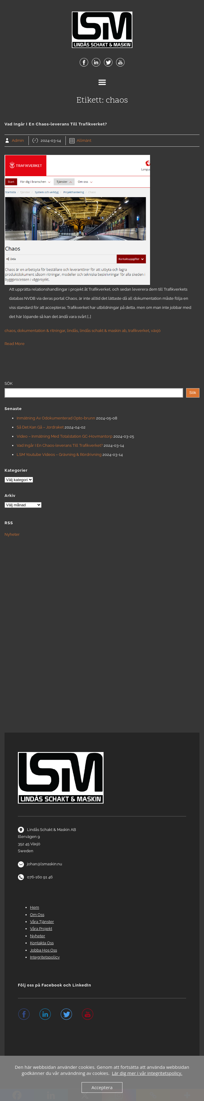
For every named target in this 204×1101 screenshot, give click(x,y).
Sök (8, 383)
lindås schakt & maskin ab (103, 330)
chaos (10, 330)
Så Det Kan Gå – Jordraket (40, 427)
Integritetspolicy (45, 957)
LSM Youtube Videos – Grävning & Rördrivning (59, 454)
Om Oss (37, 914)
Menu (102, 82)
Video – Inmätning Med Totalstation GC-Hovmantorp (64, 436)
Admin (18, 140)
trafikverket (138, 330)
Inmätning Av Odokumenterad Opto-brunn (56, 418)
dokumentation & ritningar (41, 330)
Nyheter (12, 534)
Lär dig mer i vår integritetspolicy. (147, 1073)
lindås (72, 330)
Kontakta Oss (42, 943)
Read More (15, 343)
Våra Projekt (41, 928)
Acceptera (102, 1087)
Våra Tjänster (42, 921)
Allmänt (84, 140)
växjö (156, 330)
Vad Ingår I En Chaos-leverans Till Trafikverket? (60, 445)
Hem (34, 907)
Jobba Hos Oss (43, 950)
